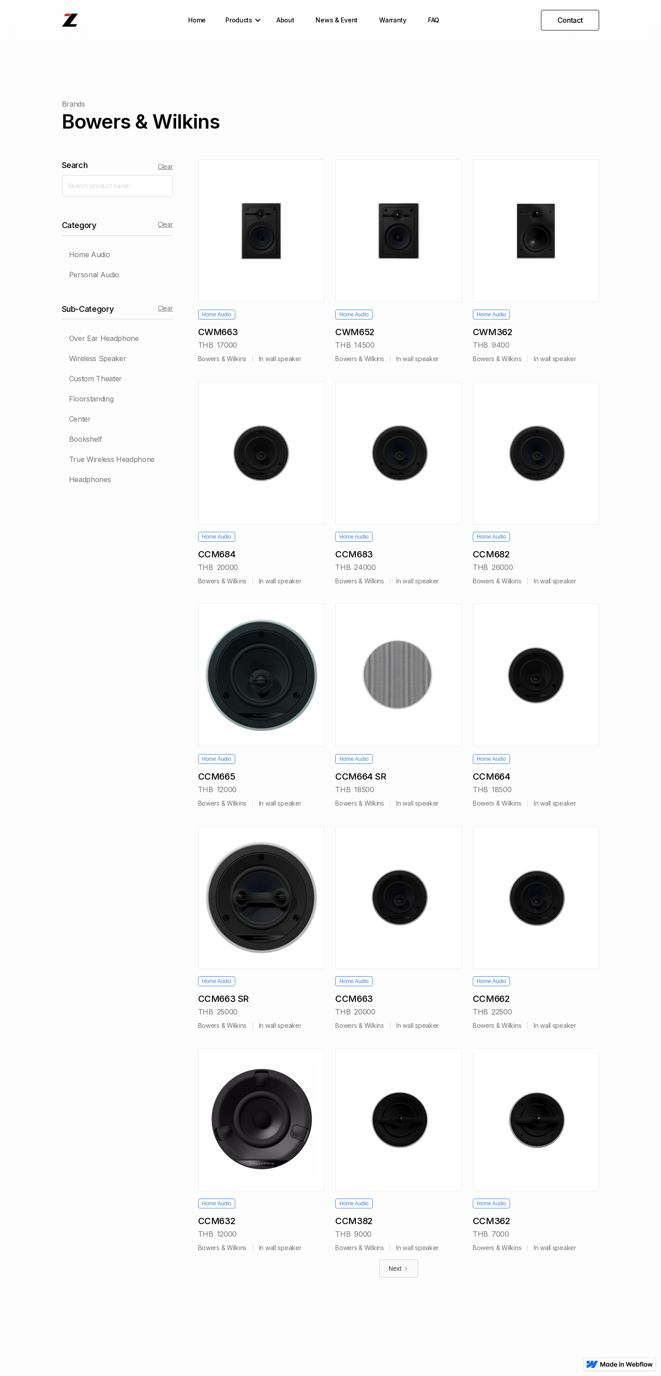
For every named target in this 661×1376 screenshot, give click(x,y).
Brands (73, 103)
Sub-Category (88, 309)
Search (75, 165)
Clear (165, 166)
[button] (241, 20)
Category (79, 225)
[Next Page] (398, 1268)
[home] (70, 19)
